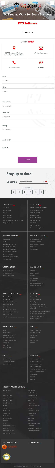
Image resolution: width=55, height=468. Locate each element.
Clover (5, 213)
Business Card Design (36, 283)
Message (4, 126)
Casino (5, 407)
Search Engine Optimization (38, 208)
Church (30, 407)
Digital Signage (34, 301)
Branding (34, 293)
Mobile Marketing (35, 218)
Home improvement (34, 430)
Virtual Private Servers (10, 301)
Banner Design (34, 273)
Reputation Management (10, 311)
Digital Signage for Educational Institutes (39, 307)
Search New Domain (9, 334)
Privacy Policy (7, 358)
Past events (33, 334)
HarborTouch (7, 210)
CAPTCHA (5, 148)
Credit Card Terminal (36, 239)
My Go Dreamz (8, 326)
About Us (6, 342)
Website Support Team (10, 339)
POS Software (7, 215)
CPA (4, 422)
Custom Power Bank (36, 299)
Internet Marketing (35, 225)
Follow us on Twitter (36, 363)
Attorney (30, 419)
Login (4, 329)
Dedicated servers (8, 304)
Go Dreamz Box (35, 318)
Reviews (32, 376)
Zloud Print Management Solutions (13, 220)
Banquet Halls (32, 397)
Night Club (6, 414)
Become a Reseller (8, 337)
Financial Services (10, 235)
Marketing (34, 204)
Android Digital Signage (37, 316)
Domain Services (8, 296)
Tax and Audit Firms (34, 422)
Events (32, 326)
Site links (34, 355)
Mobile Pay (33, 246)
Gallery (32, 337)
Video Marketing (35, 220)
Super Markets (7, 397)
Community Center (33, 409)
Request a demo (8, 223)
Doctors (5, 419)
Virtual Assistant (8, 314)
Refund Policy (7, 363)
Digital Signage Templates (38, 313)
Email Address (6, 102)
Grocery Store (7, 394)
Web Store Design (8, 273)
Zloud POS (6, 208)
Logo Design (34, 270)
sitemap (32, 378)
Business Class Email (9, 309)
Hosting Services (8, 299)
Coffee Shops (32, 392)
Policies (6, 355)
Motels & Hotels (8, 402)
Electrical (5, 427)
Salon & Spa (31, 389)
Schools (5, 392)
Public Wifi (31, 414)
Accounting (6, 239)
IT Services (6, 306)
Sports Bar (31, 417)
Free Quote (33, 373)
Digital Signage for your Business (40, 311)
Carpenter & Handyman (35, 427)
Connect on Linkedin (36, 361)
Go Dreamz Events (35, 329)
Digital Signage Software (37, 304)
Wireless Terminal (35, 241)
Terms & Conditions (9, 361)
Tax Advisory (7, 259)
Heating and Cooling (9, 425)
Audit (4, 241)
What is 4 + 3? (6, 140)
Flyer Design (34, 280)
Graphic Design (36, 267)
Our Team (6, 344)
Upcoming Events (35, 332)
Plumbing (31, 425)
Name (4, 76)
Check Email (6, 332)
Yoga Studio (31, 399)
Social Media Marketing (37, 210)
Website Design (9, 267)
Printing (32, 275)
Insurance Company (34, 404)
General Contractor (9, 432)
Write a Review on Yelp (37, 371)
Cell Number (5, 112)
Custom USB (34, 296)
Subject (4, 87)
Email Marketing (35, 213)
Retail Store (31, 402)
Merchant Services (38, 235)
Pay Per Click (34, 223)
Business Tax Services (10, 251)
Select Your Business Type (14, 386)
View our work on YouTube (38, 368)
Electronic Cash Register (37, 244)
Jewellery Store (32, 394)
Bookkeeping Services (10, 244)
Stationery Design (35, 285)
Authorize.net (34, 249)
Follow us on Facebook (37, 358)
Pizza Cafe (6, 409)
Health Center (32, 412)
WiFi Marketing (34, 215)
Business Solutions (11, 293)
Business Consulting (9, 246)
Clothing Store (7, 399)
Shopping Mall (7, 417)
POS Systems (8, 204)
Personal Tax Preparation (11, 256)
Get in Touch (34, 339)
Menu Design (34, 278)
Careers (32, 342)
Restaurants (7, 389)
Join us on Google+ (35, 366)
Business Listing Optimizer (38, 228)
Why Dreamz (7, 347)
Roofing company (8, 430)
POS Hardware (7, 218)
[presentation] (16, 153)
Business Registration (9, 249)
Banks (5, 404)
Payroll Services (8, 254)
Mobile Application (8, 275)
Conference (6, 412)
